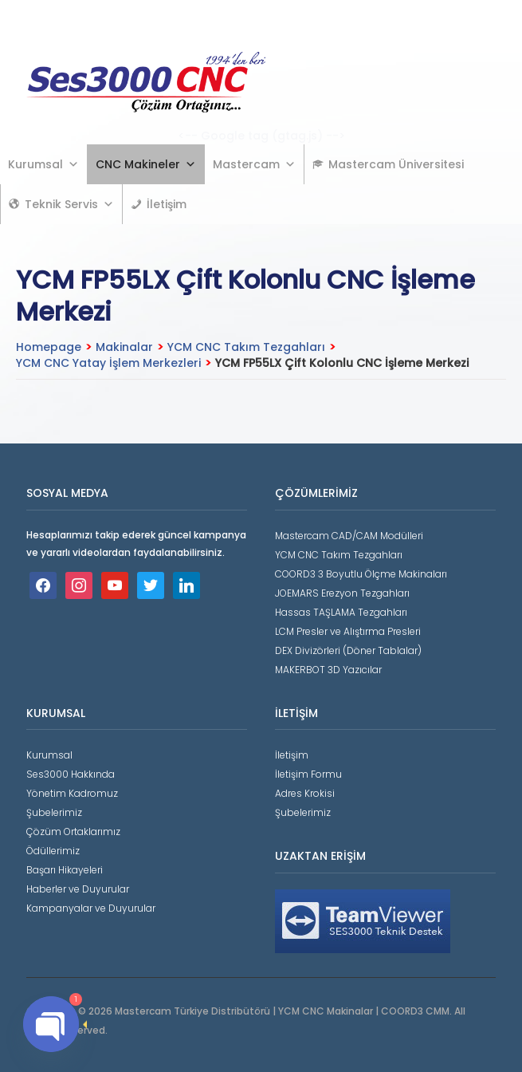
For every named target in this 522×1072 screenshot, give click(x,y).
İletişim (166, 204)
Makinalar (124, 347)
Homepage (48, 347)
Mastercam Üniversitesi (396, 164)
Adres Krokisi (305, 793)
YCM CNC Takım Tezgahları (246, 347)
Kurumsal (43, 164)
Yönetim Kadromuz (72, 793)
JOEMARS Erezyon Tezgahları (342, 593)
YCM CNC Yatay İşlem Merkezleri (108, 363)
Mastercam (254, 164)
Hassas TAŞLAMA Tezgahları (341, 612)
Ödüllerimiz (53, 850)
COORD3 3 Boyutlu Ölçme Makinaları (361, 574)
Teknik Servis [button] (69, 204)
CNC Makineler (146, 164)
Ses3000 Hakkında (70, 774)
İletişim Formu (308, 774)
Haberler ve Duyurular (77, 889)
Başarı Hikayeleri (64, 870)
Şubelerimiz (54, 812)
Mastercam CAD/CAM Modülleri (349, 535)
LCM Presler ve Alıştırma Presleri (348, 631)
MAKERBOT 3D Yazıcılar (328, 669)
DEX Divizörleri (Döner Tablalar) (348, 650)
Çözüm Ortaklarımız (73, 831)
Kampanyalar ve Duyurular (90, 908)
